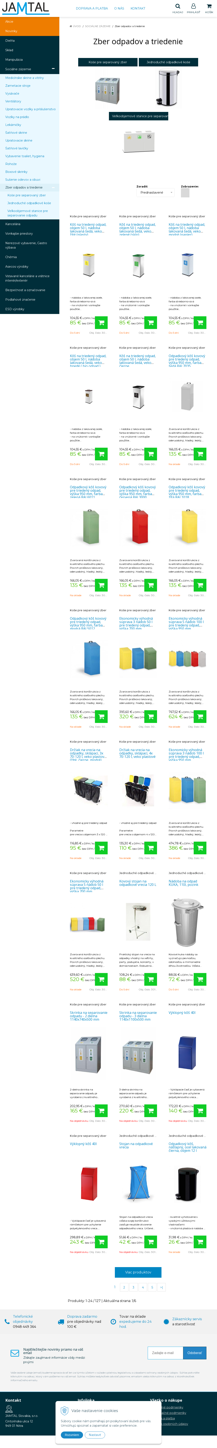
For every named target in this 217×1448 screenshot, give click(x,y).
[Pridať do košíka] (101, 323)
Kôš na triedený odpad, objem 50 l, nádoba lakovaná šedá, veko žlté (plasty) (88, 229)
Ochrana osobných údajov (169, 1424)
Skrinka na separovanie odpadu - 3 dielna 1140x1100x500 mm (138, 1016)
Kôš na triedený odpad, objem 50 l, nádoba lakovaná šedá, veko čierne (137, 361)
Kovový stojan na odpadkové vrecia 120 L (137, 883)
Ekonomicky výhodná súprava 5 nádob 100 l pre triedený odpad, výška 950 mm (186, 623)
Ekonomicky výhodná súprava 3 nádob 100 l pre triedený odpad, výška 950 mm (186, 755)
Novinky (11, 31)
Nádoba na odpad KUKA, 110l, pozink (183, 883)
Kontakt (138, 8)
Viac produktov (138, 1272)
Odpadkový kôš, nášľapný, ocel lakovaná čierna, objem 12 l (187, 1147)
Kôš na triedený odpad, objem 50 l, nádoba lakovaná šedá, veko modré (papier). (187, 229)
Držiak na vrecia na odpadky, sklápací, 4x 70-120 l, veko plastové (137, 753)
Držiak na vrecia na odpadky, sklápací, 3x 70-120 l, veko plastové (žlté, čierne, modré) (88, 755)
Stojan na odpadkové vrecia (136, 1146)
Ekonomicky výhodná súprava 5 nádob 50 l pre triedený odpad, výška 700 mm (86, 886)
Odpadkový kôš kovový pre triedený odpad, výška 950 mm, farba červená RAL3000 (137, 492)
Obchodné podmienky (166, 1407)
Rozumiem (72, 1435)
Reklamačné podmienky (168, 1413)
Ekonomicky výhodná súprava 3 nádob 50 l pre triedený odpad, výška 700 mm (136, 623)
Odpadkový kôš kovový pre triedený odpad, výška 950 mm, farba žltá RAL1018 (187, 492)
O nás (119, 8)
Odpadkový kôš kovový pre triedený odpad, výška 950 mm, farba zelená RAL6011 (88, 492)
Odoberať (195, 1353)
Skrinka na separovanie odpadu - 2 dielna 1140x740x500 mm (88, 1016)
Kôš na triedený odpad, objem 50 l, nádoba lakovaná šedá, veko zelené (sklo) (137, 229)
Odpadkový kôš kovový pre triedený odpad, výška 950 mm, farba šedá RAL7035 (187, 361)
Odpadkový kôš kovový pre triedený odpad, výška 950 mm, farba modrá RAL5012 (88, 623)
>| (161, 1288)
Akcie (9, 22)
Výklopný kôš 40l (182, 1012)
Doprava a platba (92, 8)
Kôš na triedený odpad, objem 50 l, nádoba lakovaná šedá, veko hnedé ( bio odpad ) (88, 361)
